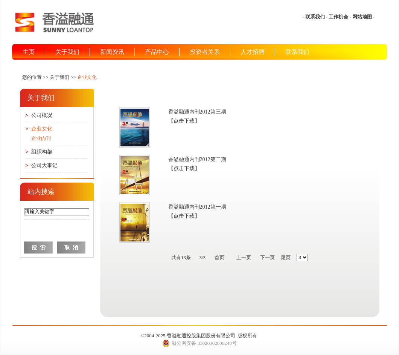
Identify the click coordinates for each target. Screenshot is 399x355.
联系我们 (315, 17)
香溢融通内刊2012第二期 (197, 159)
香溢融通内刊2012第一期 (197, 207)
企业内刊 (41, 138)
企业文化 (41, 129)
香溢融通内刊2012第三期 (197, 112)
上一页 (243, 257)
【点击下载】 (184, 121)
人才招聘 (253, 52)
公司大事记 (44, 165)
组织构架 (41, 152)
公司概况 (41, 115)
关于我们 (67, 52)
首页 (219, 257)
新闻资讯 (112, 52)
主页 (29, 52)
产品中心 (157, 52)
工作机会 (338, 17)
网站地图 (362, 17)
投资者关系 (205, 52)
